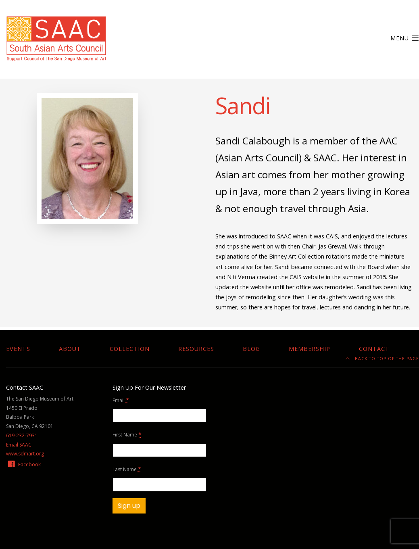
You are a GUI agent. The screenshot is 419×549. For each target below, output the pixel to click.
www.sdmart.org (25, 453)
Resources (196, 349)
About (70, 349)
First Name (127, 434)
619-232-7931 (22, 435)
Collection (130, 349)
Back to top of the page (382, 358)
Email (121, 400)
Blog (251, 349)
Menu (404, 38)
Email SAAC (18, 444)
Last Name (127, 469)
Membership (309, 349)
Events (18, 349)
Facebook (24, 464)
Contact (374, 349)
